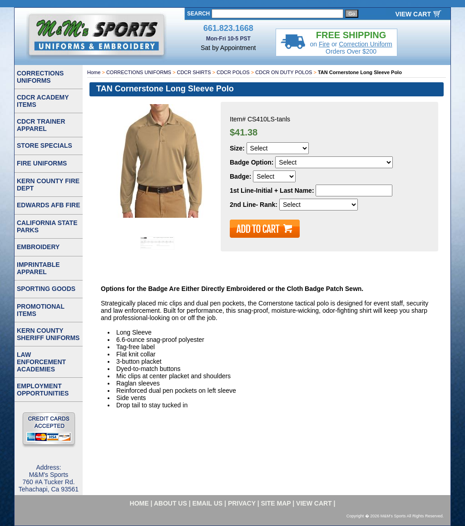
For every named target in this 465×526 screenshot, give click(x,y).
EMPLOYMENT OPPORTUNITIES (43, 389)
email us (208, 503)
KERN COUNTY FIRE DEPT (48, 184)
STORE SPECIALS (44, 145)
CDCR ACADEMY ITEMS (43, 101)
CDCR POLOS (233, 72)
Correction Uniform (365, 44)
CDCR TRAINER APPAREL (41, 125)
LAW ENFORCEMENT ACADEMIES (41, 362)
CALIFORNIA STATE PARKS (47, 226)
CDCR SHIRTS (194, 72)
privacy (242, 503)
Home (93, 72)
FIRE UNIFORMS (42, 163)
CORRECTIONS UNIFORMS (138, 72)
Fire (324, 44)
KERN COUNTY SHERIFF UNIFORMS (48, 334)
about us (170, 503)
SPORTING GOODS (46, 288)
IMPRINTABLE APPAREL (38, 268)
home (139, 503)
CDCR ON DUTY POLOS (283, 72)
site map (276, 503)
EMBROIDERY (38, 246)
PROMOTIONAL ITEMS (40, 310)
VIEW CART (413, 14)
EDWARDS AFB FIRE (48, 205)
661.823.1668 (228, 28)
